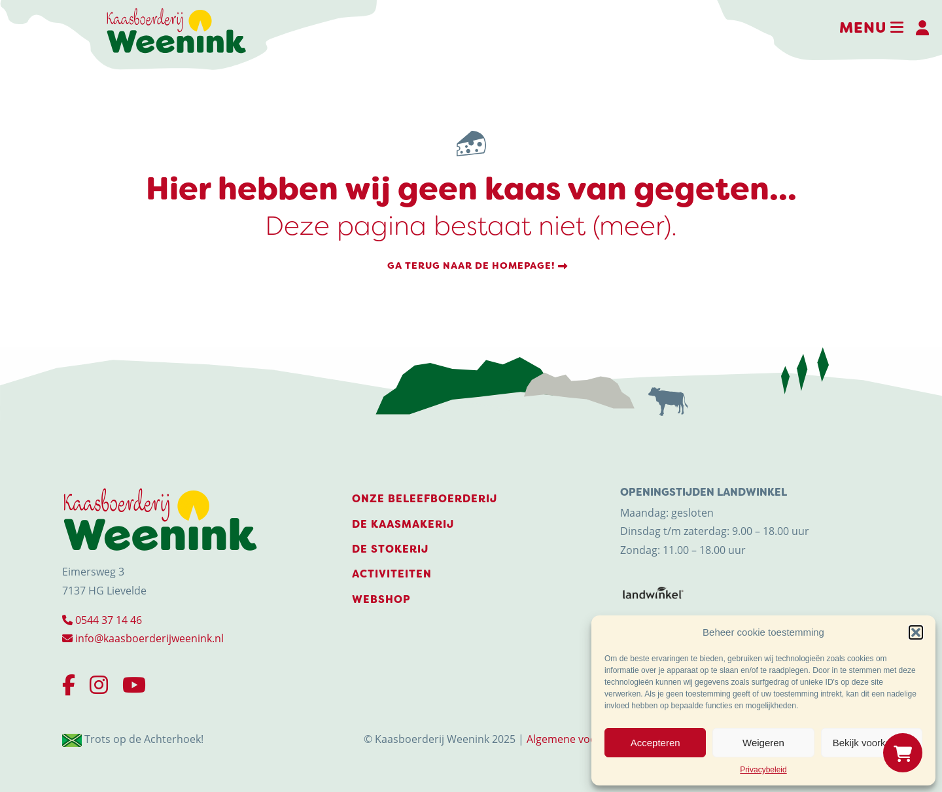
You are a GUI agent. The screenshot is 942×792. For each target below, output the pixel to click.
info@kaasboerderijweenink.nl (143, 638)
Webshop (381, 599)
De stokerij (390, 549)
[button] (915, 632)
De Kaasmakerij (403, 524)
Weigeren (763, 742)
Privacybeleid (763, 769)
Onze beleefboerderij (424, 499)
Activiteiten (392, 574)
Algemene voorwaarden (585, 739)
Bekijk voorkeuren (872, 742)
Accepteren (655, 742)
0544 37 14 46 (102, 620)
